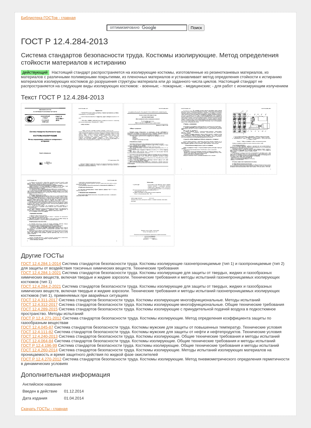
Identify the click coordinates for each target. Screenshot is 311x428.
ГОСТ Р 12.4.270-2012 (41, 359)
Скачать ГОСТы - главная (44, 408)
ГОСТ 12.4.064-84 (37, 341)
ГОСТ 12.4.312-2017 (39, 304)
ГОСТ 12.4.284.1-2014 (41, 263)
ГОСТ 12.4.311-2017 (39, 300)
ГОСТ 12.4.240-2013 (39, 336)
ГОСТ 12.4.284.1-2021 (41, 272)
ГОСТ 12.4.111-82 (37, 331)
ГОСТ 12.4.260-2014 (39, 350)
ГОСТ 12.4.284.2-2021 (41, 286)
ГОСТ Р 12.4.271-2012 (41, 318)
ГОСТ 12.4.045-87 (37, 327)
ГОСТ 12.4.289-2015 (39, 309)
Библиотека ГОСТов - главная (48, 17)
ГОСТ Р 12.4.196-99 (39, 345)
